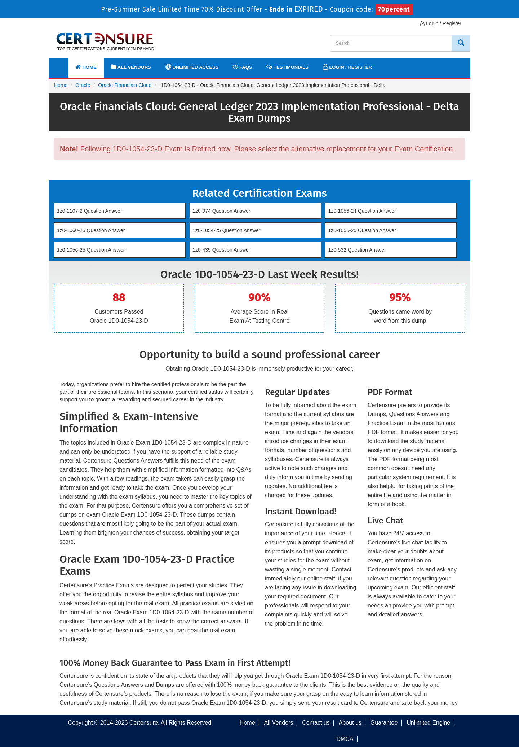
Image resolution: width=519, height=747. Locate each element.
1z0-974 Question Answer (221, 211)
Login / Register (440, 23)
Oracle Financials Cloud (125, 85)
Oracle (82, 85)
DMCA (344, 739)
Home (86, 67)
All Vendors (131, 67)
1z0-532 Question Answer (357, 250)
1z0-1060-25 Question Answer (91, 230)
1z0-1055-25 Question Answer (362, 230)
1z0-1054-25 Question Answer (226, 230)
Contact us (315, 723)
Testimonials (287, 67)
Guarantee (384, 723)
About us (350, 723)
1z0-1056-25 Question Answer (91, 250)
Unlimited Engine (428, 723)
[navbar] (63, 64)
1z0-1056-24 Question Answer (362, 211)
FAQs (242, 67)
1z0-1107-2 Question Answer (89, 211)
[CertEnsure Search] (461, 43)
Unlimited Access (192, 67)
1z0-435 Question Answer (221, 250)
